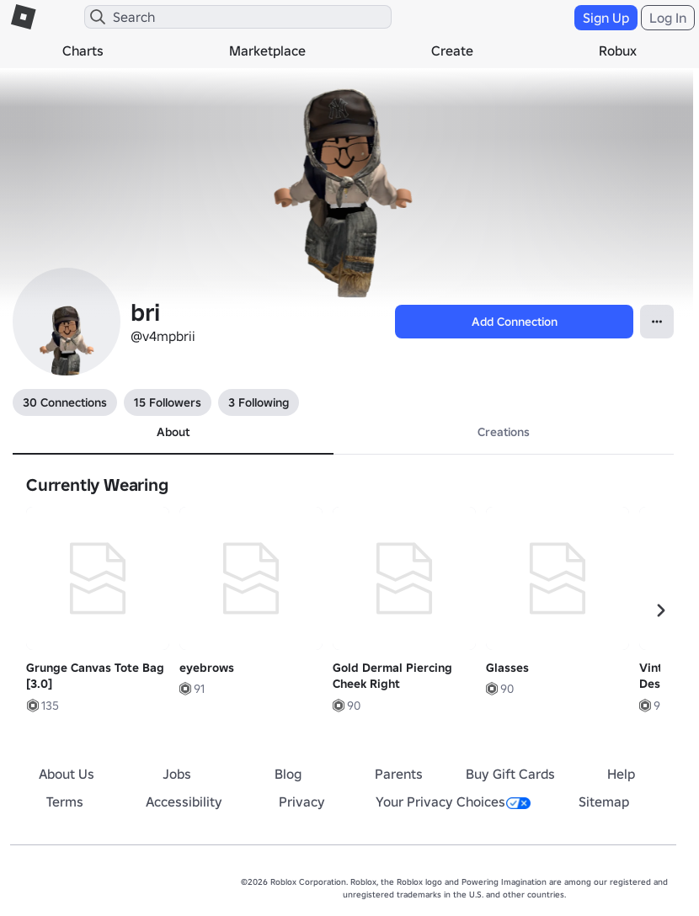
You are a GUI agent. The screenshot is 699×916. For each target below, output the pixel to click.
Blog (288, 773)
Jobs (177, 773)
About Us (66, 773)
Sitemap (604, 801)
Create (452, 50)
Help (621, 773)
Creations (504, 431)
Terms (64, 801)
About (173, 431)
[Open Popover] (657, 321)
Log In (667, 17)
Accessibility (184, 801)
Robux (618, 50)
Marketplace (267, 50)
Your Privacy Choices (453, 801)
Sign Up (606, 17)
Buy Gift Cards (510, 773)
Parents (399, 773)
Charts (83, 50)
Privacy (302, 801)
